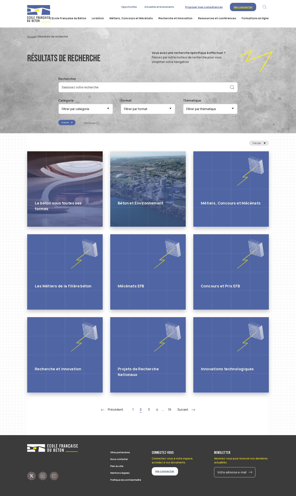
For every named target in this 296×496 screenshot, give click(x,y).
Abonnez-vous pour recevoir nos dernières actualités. (241, 460)
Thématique (192, 100)
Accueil (31, 36)
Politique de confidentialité (125, 479)
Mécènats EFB (131, 286)
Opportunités (129, 6)
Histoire (67, 122)
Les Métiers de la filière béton (63, 286)
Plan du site (116, 466)
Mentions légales (120, 473)
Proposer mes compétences (204, 7)
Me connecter (243, 7)
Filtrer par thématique (201, 109)
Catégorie (66, 100)
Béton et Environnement (140, 203)
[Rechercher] (232, 87)
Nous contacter (119, 459)
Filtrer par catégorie (75, 109)
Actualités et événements (159, 6)
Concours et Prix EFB (220, 286)
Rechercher (67, 79)
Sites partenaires (120, 452)
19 (169, 409)
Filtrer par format (135, 109)
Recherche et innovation (58, 368)
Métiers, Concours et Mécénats (231, 203)
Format (126, 100)
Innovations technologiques (227, 368)
